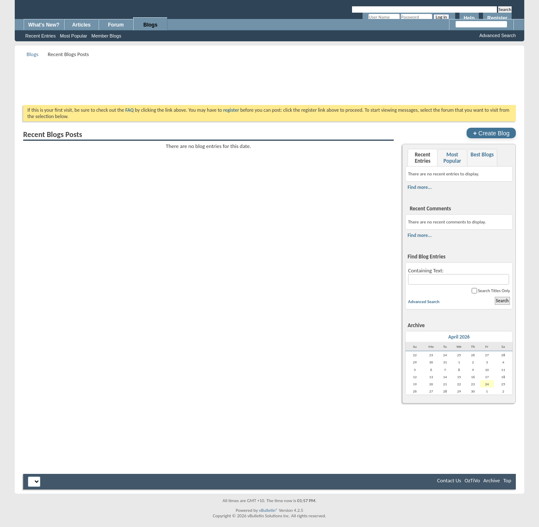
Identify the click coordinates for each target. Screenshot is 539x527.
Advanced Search (497, 35)
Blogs (150, 25)
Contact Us (449, 480)
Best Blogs (482, 154)
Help (469, 18)
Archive (491, 480)
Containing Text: (458, 276)
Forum (116, 25)
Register (497, 18)
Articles (81, 25)
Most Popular (73, 35)
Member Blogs (106, 35)
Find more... (420, 187)
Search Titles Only (491, 290)
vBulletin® (268, 510)
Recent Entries (40, 35)
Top (507, 480)
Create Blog (491, 133)
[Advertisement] (269, 78)
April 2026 (459, 337)
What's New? (43, 25)
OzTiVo (472, 480)
